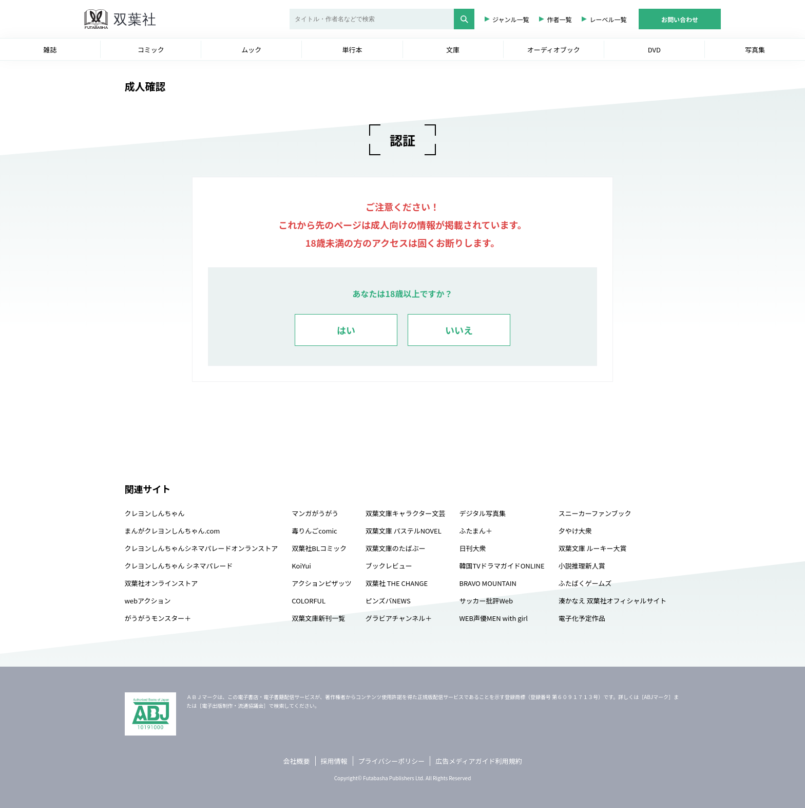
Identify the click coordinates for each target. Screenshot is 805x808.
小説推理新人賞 (582, 566)
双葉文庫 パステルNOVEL (404, 531)
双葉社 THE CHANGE (397, 583)
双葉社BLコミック (319, 548)
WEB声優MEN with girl (493, 618)
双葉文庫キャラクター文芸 (405, 513)
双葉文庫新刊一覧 (318, 618)
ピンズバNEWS (388, 600)
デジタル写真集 (482, 513)
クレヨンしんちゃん (155, 513)
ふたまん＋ (475, 531)
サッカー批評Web (486, 600)
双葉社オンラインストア (161, 583)
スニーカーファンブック (595, 513)
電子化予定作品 (582, 618)
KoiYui (301, 566)
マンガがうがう (315, 513)
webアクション (148, 600)
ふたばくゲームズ (585, 583)
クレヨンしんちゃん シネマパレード (179, 566)
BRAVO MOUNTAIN (487, 583)
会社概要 (296, 761)
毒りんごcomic (314, 531)
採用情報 (334, 761)
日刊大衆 (472, 548)
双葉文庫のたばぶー (396, 548)
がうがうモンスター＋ (158, 618)
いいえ (459, 330)
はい (346, 330)
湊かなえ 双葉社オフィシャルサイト (613, 600)
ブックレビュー (389, 566)
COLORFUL (308, 600)
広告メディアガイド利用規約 (478, 761)
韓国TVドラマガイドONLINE (501, 566)
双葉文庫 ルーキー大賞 (593, 548)
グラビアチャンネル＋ (399, 618)
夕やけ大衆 (575, 531)
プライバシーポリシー (391, 761)
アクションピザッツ (321, 583)
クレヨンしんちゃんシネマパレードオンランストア (201, 548)
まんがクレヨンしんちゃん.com (172, 531)
